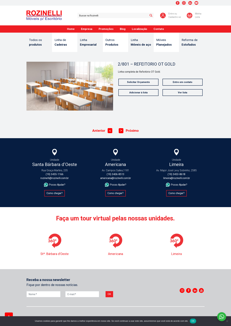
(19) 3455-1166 (54, 174)
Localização (139, 29)
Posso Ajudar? (54, 185)
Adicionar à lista (138, 92)
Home (71, 29)
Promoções (106, 29)
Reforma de (192, 42)
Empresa (86, 29)
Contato (159, 29)
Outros (115, 42)
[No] (227, 321)
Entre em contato (182, 82)
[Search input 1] (113, 15)
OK (192, 321)
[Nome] (43, 294)
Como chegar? (55, 193)
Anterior (102, 130)
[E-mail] (82, 294)
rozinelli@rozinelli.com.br (54, 178)
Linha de (65, 42)
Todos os (39, 42)
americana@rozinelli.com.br (115, 178)
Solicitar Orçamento (138, 82)
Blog (122, 29)
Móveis (166, 42)
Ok (109, 294)
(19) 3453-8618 (176, 174)
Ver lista (182, 92)
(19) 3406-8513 (115, 174)
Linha (90, 42)
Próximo (129, 130)
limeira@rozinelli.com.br (176, 178)
